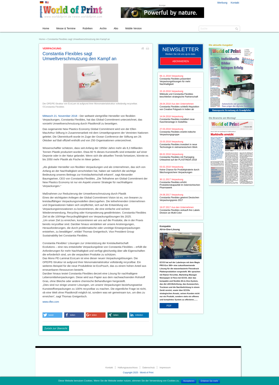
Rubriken (88, 28)
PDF (169, 305)
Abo (116, 28)
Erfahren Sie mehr (209, 381)
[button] (52, 315)
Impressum (165, 367)
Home (46, 28)
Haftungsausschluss (128, 367)
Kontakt (235, 2)
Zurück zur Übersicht (55, 328)
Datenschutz (148, 367)
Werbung (222, 2)
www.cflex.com (51, 301)
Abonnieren (180, 61)
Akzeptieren (188, 381)
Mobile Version (133, 28)
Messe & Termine (65, 28)
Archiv (103, 28)
